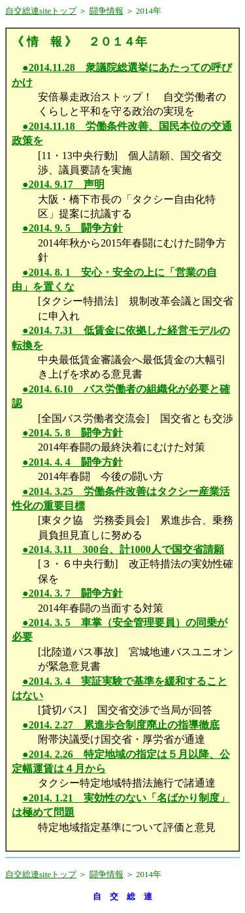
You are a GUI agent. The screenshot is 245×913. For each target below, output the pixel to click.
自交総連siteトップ (40, 11)
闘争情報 (106, 11)
